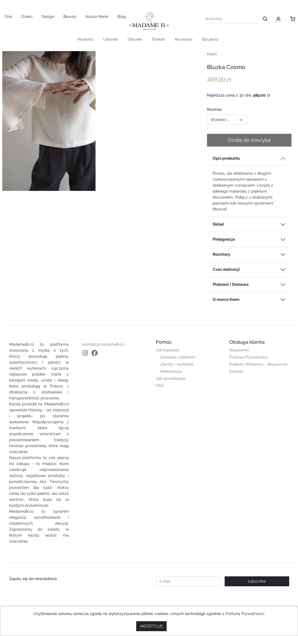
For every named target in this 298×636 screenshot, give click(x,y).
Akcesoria (184, 39)
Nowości (86, 39)
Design (48, 16)
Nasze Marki (97, 16)
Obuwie (135, 39)
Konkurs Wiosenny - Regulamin (258, 364)
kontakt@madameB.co (103, 344)
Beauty (69, 16)
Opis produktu (226, 158)
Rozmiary (221, 254)
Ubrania (110, 39)
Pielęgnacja (224, 239)
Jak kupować (168, 350)
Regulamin (239, 350)
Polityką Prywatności (244, 613)
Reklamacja (171, 371)
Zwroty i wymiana (176, 364)
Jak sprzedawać (171, 378)
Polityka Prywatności (248, 357)
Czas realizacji (226, 269)
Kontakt (236, 371)
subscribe (257, 581)
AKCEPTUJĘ (151, 626)
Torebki (158, 39)
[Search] (230, 19)
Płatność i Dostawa (231, 284)
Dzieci (26, 16)
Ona (8, 16)
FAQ (159, 385)
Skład (218, 224)
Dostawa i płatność (178, 357)
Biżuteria (210, 39)
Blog (121, 16)
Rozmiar (214, 109)
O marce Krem (226, 299)
